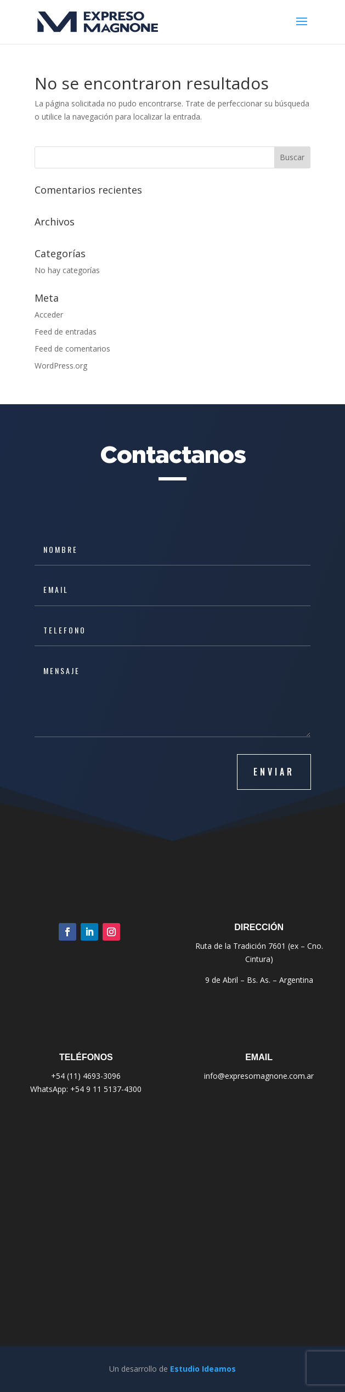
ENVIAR (274, 771)
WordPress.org (61, 365)
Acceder (49, 314)
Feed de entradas (66, 331)
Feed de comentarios (72, 348)
